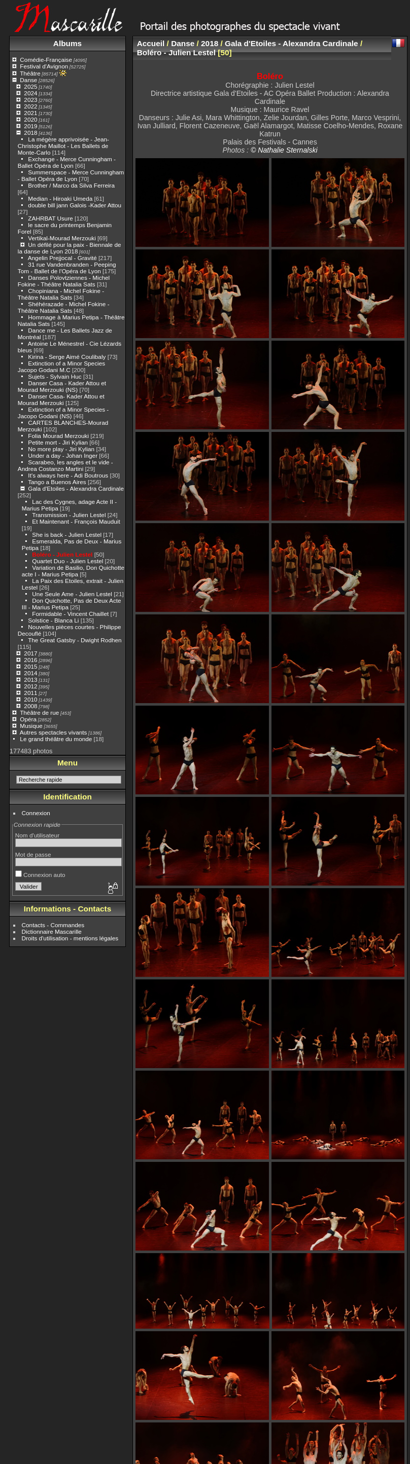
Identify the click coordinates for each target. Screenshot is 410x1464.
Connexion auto (40, 874)
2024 (30, 93)
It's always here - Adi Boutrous (68, 475)
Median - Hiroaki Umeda (60, 198)
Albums (67, 43)
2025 (30, 86)
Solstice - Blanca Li (53, 620)
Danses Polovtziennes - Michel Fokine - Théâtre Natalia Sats (64, 280)
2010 (30, 699)
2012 (30, 686)
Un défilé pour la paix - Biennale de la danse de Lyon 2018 (69, 247)
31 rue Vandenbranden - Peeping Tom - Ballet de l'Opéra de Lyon (67, 267)
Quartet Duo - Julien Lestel (67, 561)
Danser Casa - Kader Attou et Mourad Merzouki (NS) (62, 386)
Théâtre (30, 73)
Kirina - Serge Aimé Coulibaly (67, 356)
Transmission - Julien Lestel (69, 514)
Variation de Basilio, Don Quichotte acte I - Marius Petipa (73, 570)
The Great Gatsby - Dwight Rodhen (74, 640)
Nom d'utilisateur (37, 835)
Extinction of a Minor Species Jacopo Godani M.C (61, 366)
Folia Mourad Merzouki (58, 435)
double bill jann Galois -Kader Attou (74, 205)
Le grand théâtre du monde (56, 739)
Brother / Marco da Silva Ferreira (71, 185)
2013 (30, 679)
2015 (30, 666)
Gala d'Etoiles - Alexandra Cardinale (76, 488)
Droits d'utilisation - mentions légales (70, 938)
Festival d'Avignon (44, 66)
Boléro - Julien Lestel (62, 554)
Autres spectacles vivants (53, 732)
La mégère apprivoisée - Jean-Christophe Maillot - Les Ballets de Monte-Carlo (63, 146)
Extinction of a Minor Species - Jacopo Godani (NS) (63, 412)
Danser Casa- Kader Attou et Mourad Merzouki (61, 399)
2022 (30, 106)
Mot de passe (33, 854)
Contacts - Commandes (53, 925)
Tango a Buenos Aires (57, 482)
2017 (30, 653)
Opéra (28, 719)
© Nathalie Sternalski (284, 150)
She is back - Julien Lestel (66, 534)
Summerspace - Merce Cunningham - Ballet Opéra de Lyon (71, 175)
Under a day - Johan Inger (62, 455)
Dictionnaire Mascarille (52, 931)
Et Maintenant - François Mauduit (76, 521)
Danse (28, 80)
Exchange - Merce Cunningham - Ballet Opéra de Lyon (67, 162)
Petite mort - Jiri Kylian (58, 442)
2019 (30, 126)
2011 (30, 692)
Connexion (36, 813)
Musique (31, 725)
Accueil (151, 43)
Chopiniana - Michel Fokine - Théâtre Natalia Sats (61, 294)
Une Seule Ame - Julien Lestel (72, 594)
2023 (30, 99)
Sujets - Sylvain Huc (54, 376)
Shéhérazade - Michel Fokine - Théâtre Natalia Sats (64, 307)
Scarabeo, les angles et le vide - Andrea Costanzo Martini (65, 465)
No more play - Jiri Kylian (61, 449)
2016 (30, 659)
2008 (30, 706)
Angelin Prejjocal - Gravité (62, 257)
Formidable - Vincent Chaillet (70, 613)
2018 (30, 132)
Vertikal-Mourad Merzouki (61, 238)
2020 (30, 119)
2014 (30, 673)
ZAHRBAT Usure (50, 218)
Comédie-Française (46, 59)
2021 (30, 112)
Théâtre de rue (39, 712)
